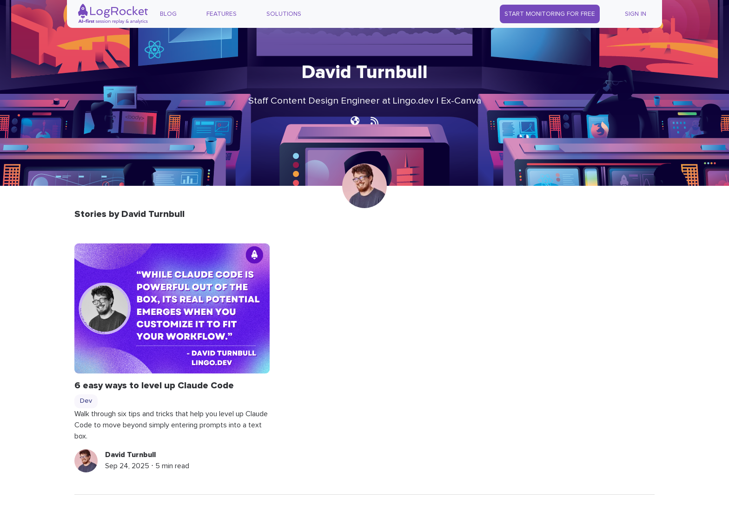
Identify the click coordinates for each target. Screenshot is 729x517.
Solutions (283, 14)
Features (221, 14)
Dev (86, 401)
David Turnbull (130, 454)
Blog (168, 14)
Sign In (635, 14)
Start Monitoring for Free (549, 14)
